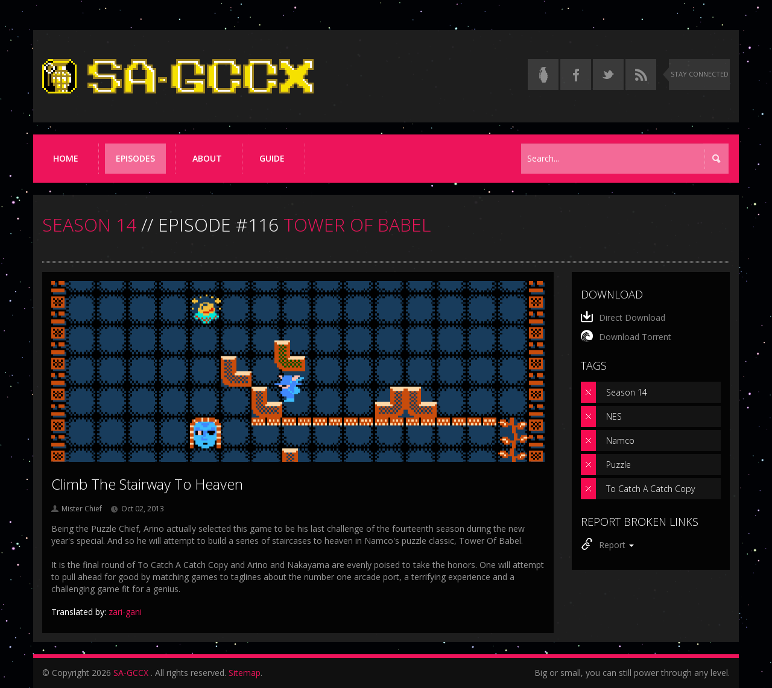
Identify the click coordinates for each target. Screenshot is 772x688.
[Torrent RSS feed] (640, 74)
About (207, 158)
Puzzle (618, 464)
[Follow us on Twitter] (608, 74)
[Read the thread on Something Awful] (543, 74)
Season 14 (626, 392)
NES (614, 416)
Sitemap (245, 672)
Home (65, 158)
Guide (272, 158)
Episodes (135, 158)
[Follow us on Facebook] (575, 74)
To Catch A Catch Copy (650, 488)
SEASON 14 (89, 224)
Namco (620, 440)
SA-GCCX (130, 672)
